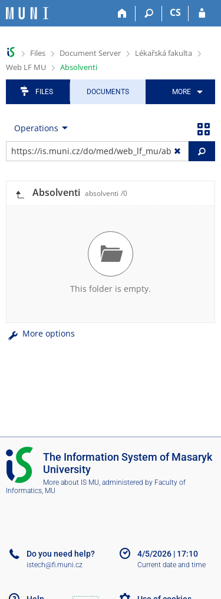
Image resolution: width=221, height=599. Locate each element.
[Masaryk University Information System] (27, 13)
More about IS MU (71, 482)
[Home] (122, 13)
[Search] (149, 13)
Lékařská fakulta (163, 53)
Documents (108, 92)
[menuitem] (185, 91)
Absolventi (78, 67)
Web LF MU (26, 67)
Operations (36, 128)
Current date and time (171, 565)
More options (40, 333)
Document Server (90, 53)
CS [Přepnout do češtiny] (175, 12)
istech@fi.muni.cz (55, 565)
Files (37, 53)
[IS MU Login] (202, 13)
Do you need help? (61, 553)
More (181, 92)
